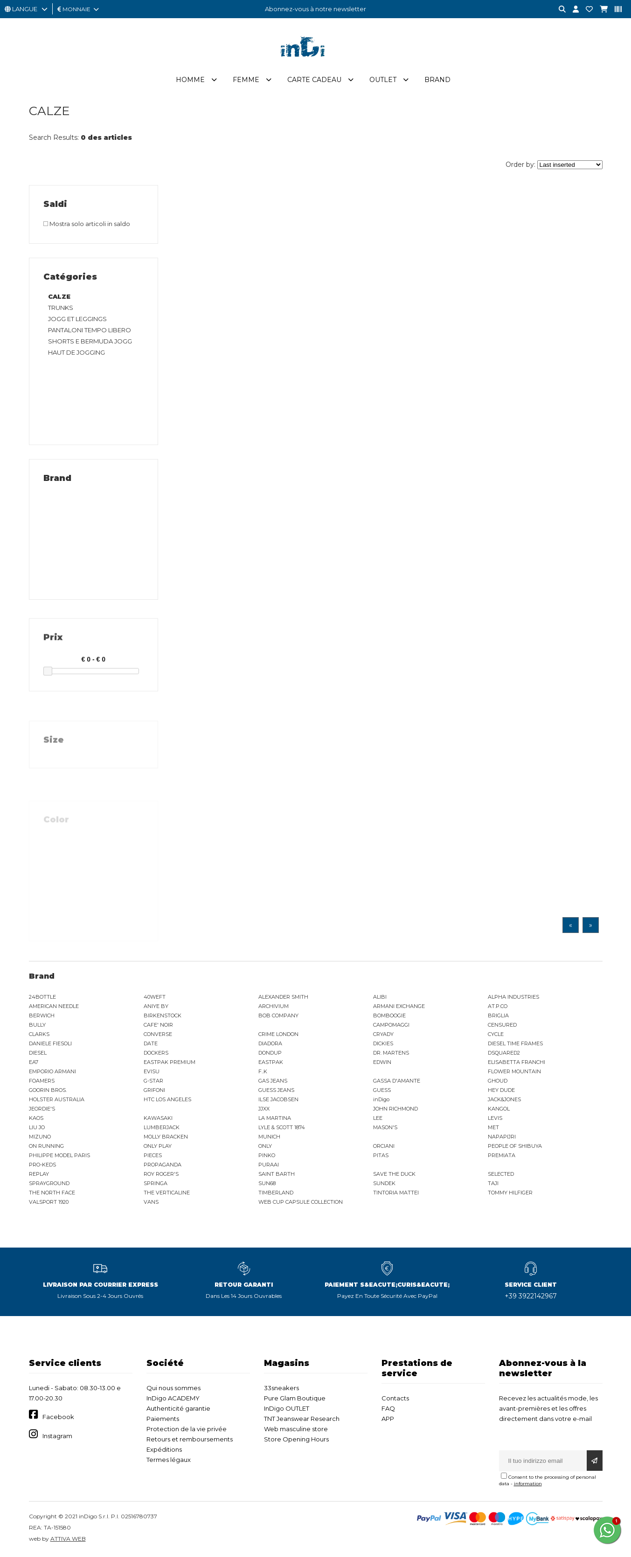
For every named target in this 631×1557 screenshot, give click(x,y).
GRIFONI (154, 1091)
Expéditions (164, 1450)
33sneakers (281, 1388)
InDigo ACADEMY (173, 1399)
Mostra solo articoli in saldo (86, 224)
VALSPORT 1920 (49, 1203)
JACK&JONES (504, 1100)
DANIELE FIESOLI (50, 1044)
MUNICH (269, 1137)
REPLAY (39, 1175)
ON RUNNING (46, 1147)
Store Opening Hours (296, 1440)
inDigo (381, 1100)
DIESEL (38, 1053)
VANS (151, 1203)
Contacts (395, 1399)
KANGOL (499, 1109)
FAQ (388, 1409)
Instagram (57, 1436)
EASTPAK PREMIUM (169, 1063)
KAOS (36, 1119)
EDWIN (382, 1063)
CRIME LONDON (278, 1035)
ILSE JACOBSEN (278, 1100)
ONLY (265, 1147)
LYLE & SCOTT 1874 (281, 1128)
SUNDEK (384, 1184)
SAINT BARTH (276, 1175)
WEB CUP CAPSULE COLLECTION (300, 1203)
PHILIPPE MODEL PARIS (59, 1156)
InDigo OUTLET (286, 1409)
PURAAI (268, 1165)
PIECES (153, 1156)
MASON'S (385, 1128)
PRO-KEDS (42, 1165)
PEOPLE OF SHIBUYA (515, 1147)
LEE (377, 1119)
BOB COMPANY (278, 1016)
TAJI (493, 1184)
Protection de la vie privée (186, 1430)
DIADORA (270, 1044)
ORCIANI (384, 1147)
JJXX (264, 1109)
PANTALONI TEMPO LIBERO (89, 331)
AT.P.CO (497, 1007)
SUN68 (267, 1184)
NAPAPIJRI (502, 1137)
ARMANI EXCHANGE (399, 1007)
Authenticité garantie (178, 1409)
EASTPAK (270, 1063)
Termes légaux (168, 1460)
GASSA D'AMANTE (396, 1081)
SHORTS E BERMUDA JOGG (90, 342)
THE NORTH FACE (52, 1193)
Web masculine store (296, 1430)
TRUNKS (60, 308)
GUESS (382, 1091)
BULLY (37, 1025)
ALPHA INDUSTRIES (513, 998)
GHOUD (497, 1081)
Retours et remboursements (189, 1440)
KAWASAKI (158, 1119)
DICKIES (383, 1044)
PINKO (266, 1156)
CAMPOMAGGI (391, 1025)
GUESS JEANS (276, 1091)
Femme (246, 80)
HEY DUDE (501, 1091)
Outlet (382, 80)
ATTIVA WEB (68, 1539)
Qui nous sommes (173, 1388)
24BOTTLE (42, 998)
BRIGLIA (498, 1016)
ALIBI (380, 998)
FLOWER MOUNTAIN (514, 1072)
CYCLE (496, 1035)
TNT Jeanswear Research (302, 1419)
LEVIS (495, 1119)
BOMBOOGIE (389, 1016)
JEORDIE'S (42, 1109)
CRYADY (383, 1035)
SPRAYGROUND (49, 1184)
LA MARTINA (274, 1119)
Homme (190, 80)
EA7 (33, 1063)
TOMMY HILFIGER (510, 1193)
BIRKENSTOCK (162, 1016)
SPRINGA (155, 1184)
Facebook (58, 1417)
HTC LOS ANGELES (167, 1100)
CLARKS (39, 1035)
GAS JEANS (272, 1081)
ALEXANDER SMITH (283, 998)
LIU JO (37, 1128)
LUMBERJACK (162, 1128)
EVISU (151, 1072)
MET (493, 1128)
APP (387, 1419)
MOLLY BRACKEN (166, 1137)
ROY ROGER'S (161, 1175)
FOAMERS (42, 1081)
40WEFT (155, 998)
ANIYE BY (156, 1007)
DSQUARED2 (504, 1053)
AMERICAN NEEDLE (54, 1007)
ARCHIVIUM (273, 1007)
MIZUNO (40, 1137)
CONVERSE (158, 1035)
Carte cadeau (314, 80)
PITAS (380, 1156)
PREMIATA (501, 1156)
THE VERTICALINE (167, 1193)
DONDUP (270, 1053)
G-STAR (153, 1081)
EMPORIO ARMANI (52, 1072)
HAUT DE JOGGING (76, 353)
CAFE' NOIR (158, 1025)
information (528, 1485)
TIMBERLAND (275, 1193)
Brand (437, 80)
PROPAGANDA (162, 1165)
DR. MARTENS (391, 1053)
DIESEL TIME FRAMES (515, 1044)
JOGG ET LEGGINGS (77, 319)
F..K (262, 1072)
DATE (151, 1044)
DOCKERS (156, 1053)
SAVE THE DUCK (394, 1175)
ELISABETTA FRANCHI (516, 1063)
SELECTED (501, 1175)
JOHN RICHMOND (395, 1109)
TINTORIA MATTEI (396, 1193)
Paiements (162, 1419)
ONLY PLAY (158, 1147)
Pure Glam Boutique (295, 1399)
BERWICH (42, 1016)
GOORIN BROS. (48, 1091)
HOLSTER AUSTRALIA (56, 1100)
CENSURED (502, 1025)
